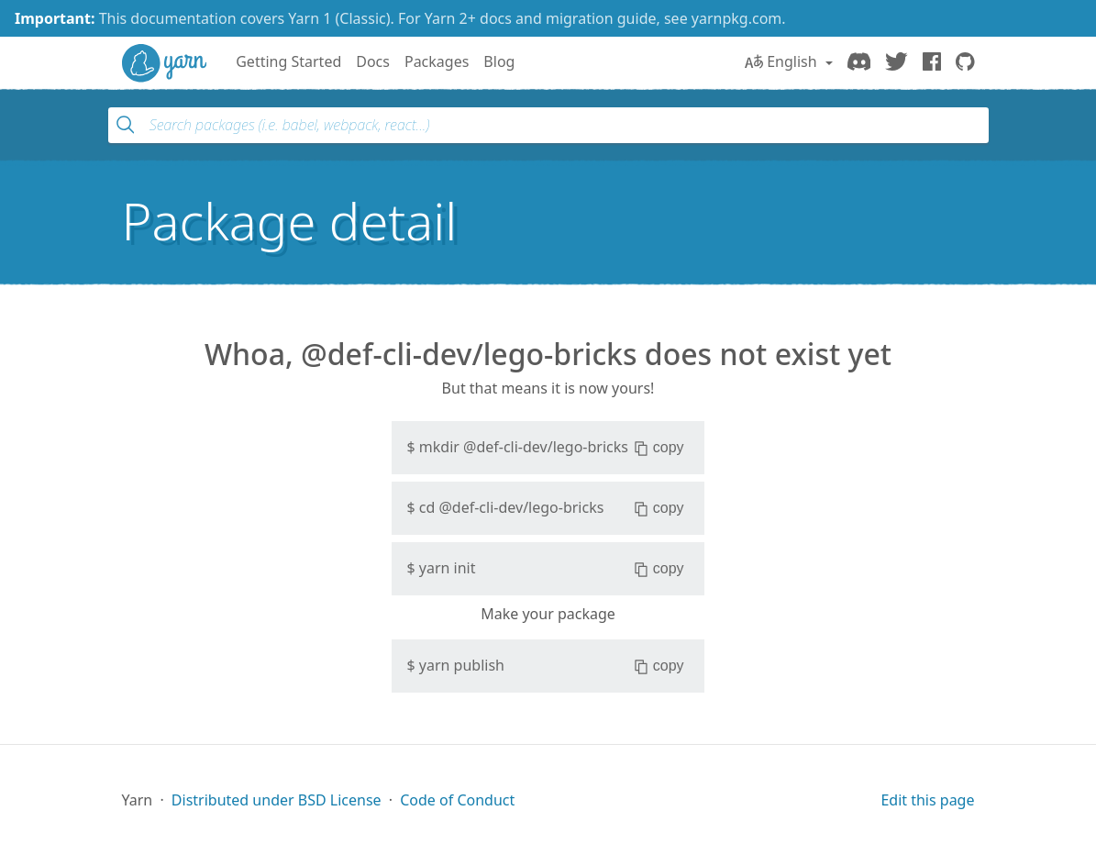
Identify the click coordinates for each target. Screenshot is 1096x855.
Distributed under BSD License (277, 800)
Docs (373, 61)
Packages (436, 61)
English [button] (783, 61)
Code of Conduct (457, 800)
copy (659, 447)
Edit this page (927, 800)
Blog (499, 61)
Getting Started (288, 61)
